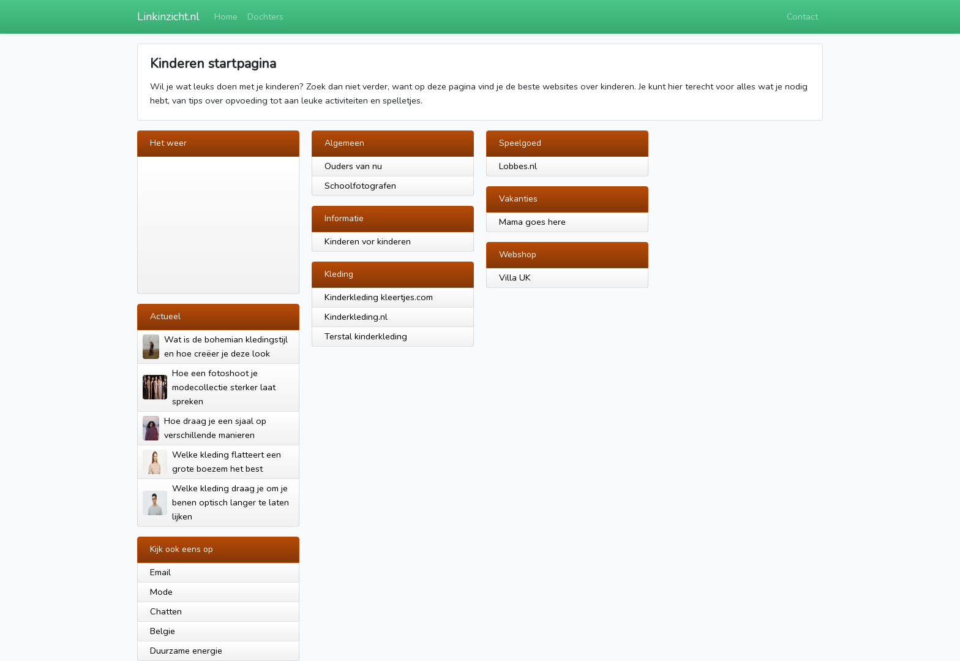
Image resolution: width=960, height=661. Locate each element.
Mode (161, 592)
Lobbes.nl (518, 166)
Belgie (162, 631)
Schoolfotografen (360, 185)
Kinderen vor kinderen (367, 241)
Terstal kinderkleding (365, 336)
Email (160, 572)
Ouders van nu (353, 166)
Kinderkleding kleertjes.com (378, 297)
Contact (802, 16)
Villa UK (515, 277)
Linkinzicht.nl (168, 16)
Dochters (265, 16)
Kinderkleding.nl (356, 317)
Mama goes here (532, 222)
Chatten (166, 611)
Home (226, 16)
